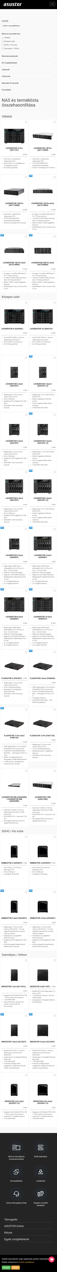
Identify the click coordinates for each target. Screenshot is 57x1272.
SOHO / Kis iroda (9, 45)
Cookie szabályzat (26, 1262)
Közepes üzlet (8, 41)
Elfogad (6, 1268)
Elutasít (15, 1268)
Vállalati (6, 38)
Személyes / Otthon (10, 49)
